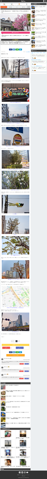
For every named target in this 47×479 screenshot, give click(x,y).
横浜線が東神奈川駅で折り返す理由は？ (36, 59)
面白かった (6, 348)
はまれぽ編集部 (28, 51)
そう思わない (26, 371)
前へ (12, 341)
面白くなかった (19, 348)
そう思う (21, 371)
